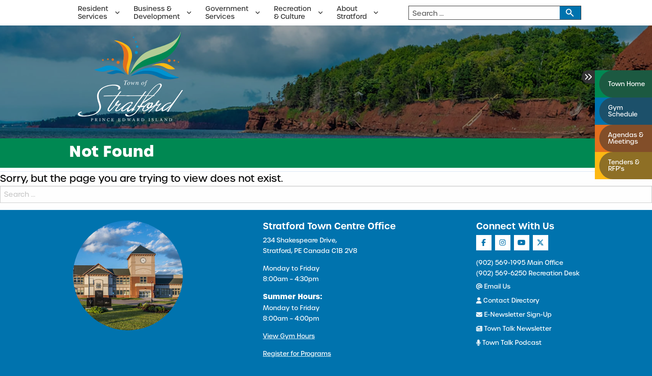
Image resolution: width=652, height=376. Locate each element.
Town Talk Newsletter (513, 329)
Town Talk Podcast (509, 343)
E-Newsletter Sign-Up (514, 314)
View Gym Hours (289, 336)
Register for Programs (297, 354)
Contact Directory (507, 300)
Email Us (493, 286)
